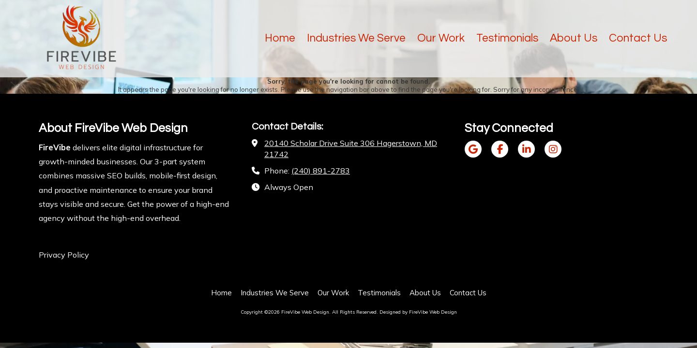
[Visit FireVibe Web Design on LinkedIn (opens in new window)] (526, 149)
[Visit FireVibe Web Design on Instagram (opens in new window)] (553, 149)
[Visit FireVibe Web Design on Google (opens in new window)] (473, 149)
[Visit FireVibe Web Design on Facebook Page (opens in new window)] (499, 149)
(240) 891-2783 (320, 170)
